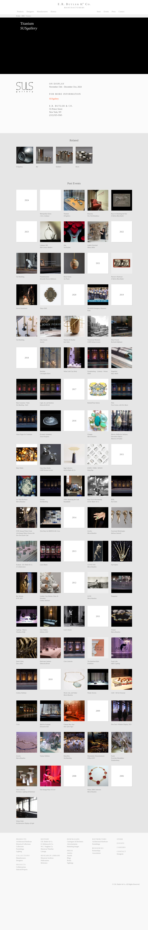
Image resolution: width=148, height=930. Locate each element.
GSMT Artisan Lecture (94, 342)
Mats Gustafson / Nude (23, 403)
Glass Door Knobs (45, 468)
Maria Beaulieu (92, 436)
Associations (96, 853)
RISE (112, 499)
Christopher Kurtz (45, 373)
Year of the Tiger (68, 726)
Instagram (120, 854)
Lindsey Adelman (45, 600)
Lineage (43, 851)
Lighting (19, 851)
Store (99, 12)
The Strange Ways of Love (47, 789)
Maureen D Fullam (116, 439)
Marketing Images (73, 846)
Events (106, 12)
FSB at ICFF (91, 758)
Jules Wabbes (44, 630)
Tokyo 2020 (43, 308)
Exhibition (90, 663)
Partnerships (96, 850)
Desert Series (67, 277)
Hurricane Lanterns (45, 661)
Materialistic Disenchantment (95, 756)
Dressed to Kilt (44, 726)
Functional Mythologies (118, 531)
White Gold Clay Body (70, 371)
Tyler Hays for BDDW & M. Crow (50, 531)
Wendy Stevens (91, 693)
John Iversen (43, 340)
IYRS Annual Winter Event (24, 531)
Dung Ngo (90, 470)
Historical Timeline (47, 849)
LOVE (89, 596)
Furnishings (20, 849)
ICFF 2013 (19, 598)
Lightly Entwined (92, 245)
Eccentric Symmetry (46, 434)
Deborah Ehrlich (45, 405)
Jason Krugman (44, 436)
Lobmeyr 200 (44, 245)
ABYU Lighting (115, 663)
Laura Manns (44, 565)
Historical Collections (23, 844)
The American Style (93, 661)
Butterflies (67, 756)
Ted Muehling (20, 277)
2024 (23, 16)
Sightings (70, 863)
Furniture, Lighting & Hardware (25, 792)
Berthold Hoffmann (116, 342)
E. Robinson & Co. (47, 844)
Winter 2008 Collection (94, 789)
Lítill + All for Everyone (118, 693)
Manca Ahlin (91, 247)
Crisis (18, 724)
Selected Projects (22, 869)
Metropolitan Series (45, 214)
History (53, 12)
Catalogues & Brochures (75, 841)
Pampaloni (114, 596)
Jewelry (42, 342)
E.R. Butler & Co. (47, 841)
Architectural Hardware (24, 841)
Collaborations (21, 867)
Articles (69, 853)
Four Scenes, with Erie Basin (119, 405)
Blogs (69, 858)
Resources (97, 848)
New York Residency (93, 216)
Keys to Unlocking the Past (119, 214)
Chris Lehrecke (68, 661)
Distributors (99, 839)
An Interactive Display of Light (25, 823)
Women (113, 630)
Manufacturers (42, 12)
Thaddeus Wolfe (20, 632)
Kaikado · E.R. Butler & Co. (24, 565)
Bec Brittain (19, 596)
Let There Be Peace (22, 499)
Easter (113, 756)
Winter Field (20, 821)
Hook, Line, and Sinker (70, 693)
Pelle (112, 403)
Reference (44, 863)
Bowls (77, 167)
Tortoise (42, 499)
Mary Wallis (114, 373)
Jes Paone (67, 279)
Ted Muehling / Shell (22, 405)
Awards (69, 855)
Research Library (50, 855)
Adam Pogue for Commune (24, 434)
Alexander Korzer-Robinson (48, 279)
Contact (121, 12)
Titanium (66, 214)
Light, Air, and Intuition (47, 403)
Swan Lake (114, 661)
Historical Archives (47, 858)
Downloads (73, 839)
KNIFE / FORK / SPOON (94, 468)
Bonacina (90, 214)
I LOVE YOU (91, 565)
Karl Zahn (67, 342)
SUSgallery (54, 99)
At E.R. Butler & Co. (70, 470)
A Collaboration (21, 567)
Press (114, 12)
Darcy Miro (19, 663)
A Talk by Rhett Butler (117, 216)
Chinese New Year (69, 724)
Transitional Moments (93, 340)
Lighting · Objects (21, 630)
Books (69, 860)
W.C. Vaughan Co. (47, 846)
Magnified (114, 371)
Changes (89, 434)
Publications (45, 860)
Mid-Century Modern (46, 247)
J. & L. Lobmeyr (44, 216)
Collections (20, 846)
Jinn (65, 245)
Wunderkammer (44, 277)
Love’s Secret (68, 630)
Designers (30, 12)
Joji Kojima (67, 247)
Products (20, 12)
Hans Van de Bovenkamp (94, 499)
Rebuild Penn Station (93, 403)
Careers (121, 847)
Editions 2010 (44, 632)
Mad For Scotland (45, 724)
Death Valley (20, 661)
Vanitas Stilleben (45, 756)
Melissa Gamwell (116, 533)
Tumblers (58, 167)
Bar (37, 167)
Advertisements (72, 844)
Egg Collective (68, 468)
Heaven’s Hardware (117, 277)
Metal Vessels (115, 340)
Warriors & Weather (69, 340)
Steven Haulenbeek (21, 308)
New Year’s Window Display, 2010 (121, 724)
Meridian (42, 371)
